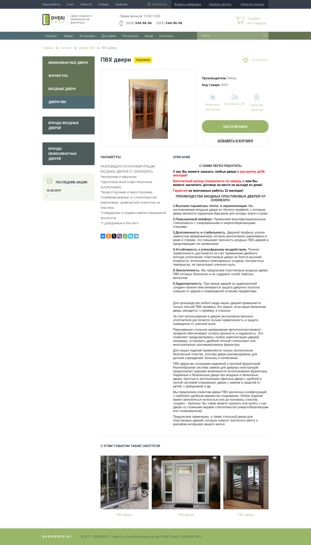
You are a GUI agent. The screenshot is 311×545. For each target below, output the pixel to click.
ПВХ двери (124, 515)
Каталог (51, 36)
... (47, 194)
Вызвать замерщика (187, 4)
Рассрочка (130, 36)
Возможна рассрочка (212, 107)
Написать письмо (252, 4)
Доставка (108, 36)
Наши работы (51, 4)
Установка (87, 36)
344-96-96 (139, 23)
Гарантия (121, 4)
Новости (86, 4)
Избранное (159, 4)
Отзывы (103, 4)
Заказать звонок (220, 4)
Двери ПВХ (57, 102)
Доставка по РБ (234, 103)
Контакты (166, 36)
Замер (68, 36)
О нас (70, 4)
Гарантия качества (257, 107)
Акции (149, 36)
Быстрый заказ (235, 126)
